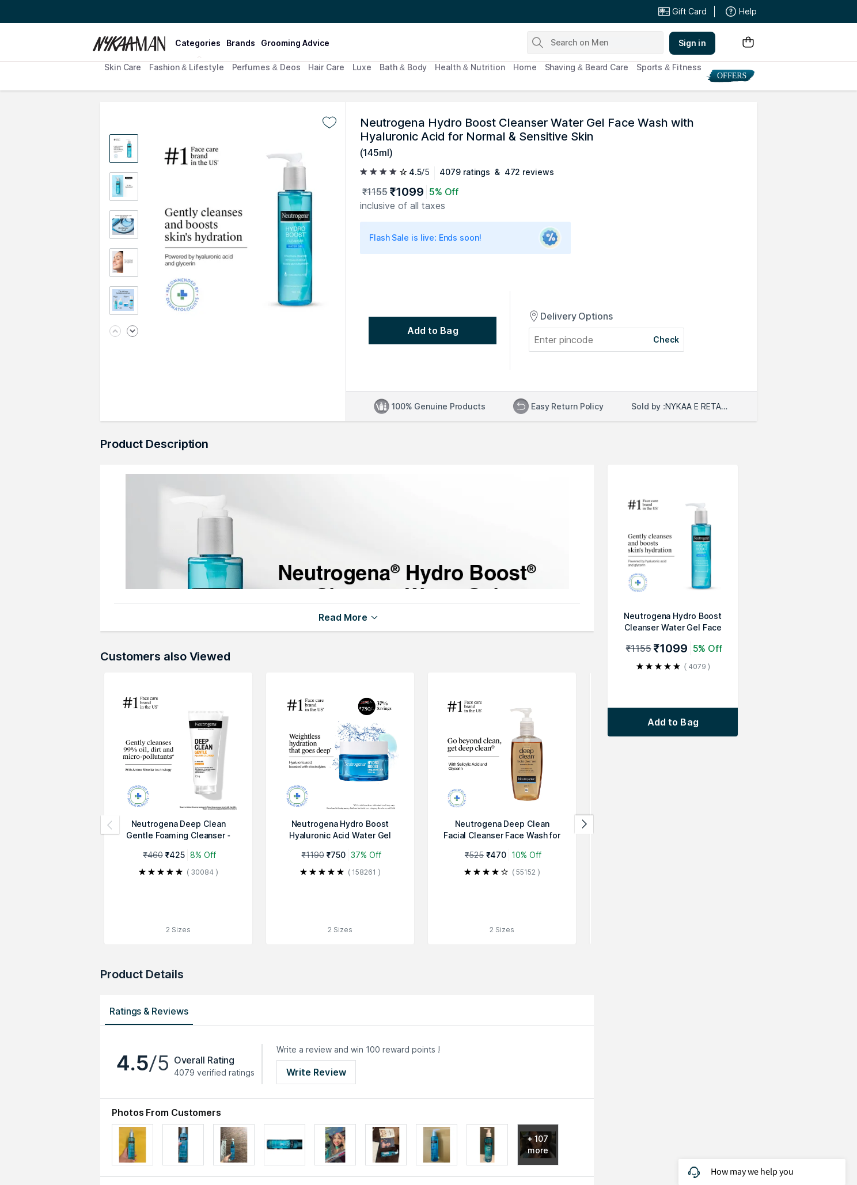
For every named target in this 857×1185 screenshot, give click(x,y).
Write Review (316, 1072)
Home (525, 67)
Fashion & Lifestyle (186, 67)
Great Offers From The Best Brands (176, 11)
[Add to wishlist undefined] (329, 123)
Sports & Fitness (668, 67)
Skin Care (122, 67)
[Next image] (132, 332)
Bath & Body (403, 67)
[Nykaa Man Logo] (132, 39)
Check (666, 339)
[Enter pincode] (586, 339)
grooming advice (295, 43)
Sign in (692, 43)
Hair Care (326, 67)
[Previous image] (115, 332)
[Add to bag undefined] (432, 330)
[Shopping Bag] (748, 43)
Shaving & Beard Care (586, 67)
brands (240, 43)
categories (198, 43)
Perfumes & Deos (266, 67)
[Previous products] (110, 824)
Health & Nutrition (470, 67)
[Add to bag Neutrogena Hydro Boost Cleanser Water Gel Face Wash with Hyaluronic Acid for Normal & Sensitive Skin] (673, 722)
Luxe (362, 67)
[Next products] (584, 824)
